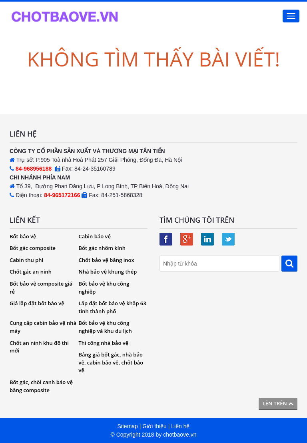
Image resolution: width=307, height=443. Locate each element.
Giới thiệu (154, 426)
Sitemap (128, 426)
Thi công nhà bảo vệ (104, 342)
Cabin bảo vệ (95, 236)
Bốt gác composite (33, 248)
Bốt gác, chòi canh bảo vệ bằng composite (41, 386)
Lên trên (278, 403)
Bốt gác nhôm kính (102, 248)
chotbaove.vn (179, 434)
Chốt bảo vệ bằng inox (106, 260)
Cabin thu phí (26, 260)
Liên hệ (180, 426)
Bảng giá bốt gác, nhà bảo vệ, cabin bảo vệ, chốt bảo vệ (111, 362)
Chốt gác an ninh (31, 271)
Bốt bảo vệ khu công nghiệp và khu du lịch (105, 326)
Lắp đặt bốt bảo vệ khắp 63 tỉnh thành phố (112, 307)
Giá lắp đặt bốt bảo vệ (37, 303)
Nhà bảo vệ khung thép (108, 271)
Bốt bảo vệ (23, 236)
